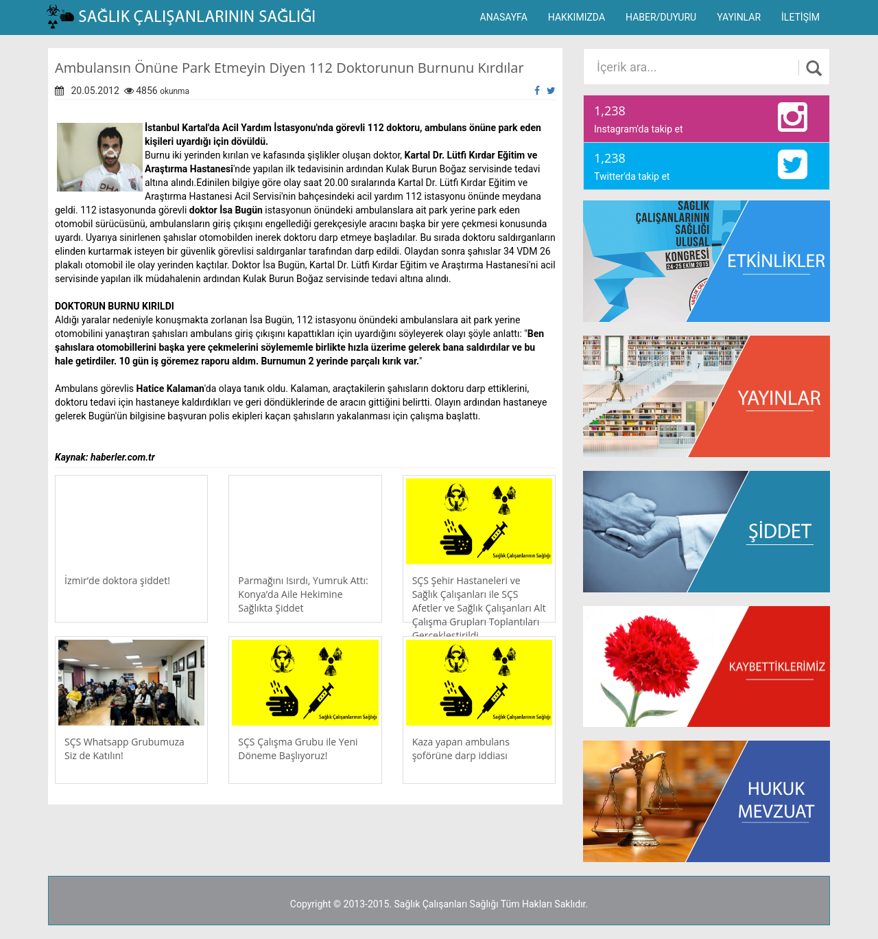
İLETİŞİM (800, 17)
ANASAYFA (503, 17)
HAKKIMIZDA (576, 17)
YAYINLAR (739, 17)
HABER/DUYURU (661, 17)
